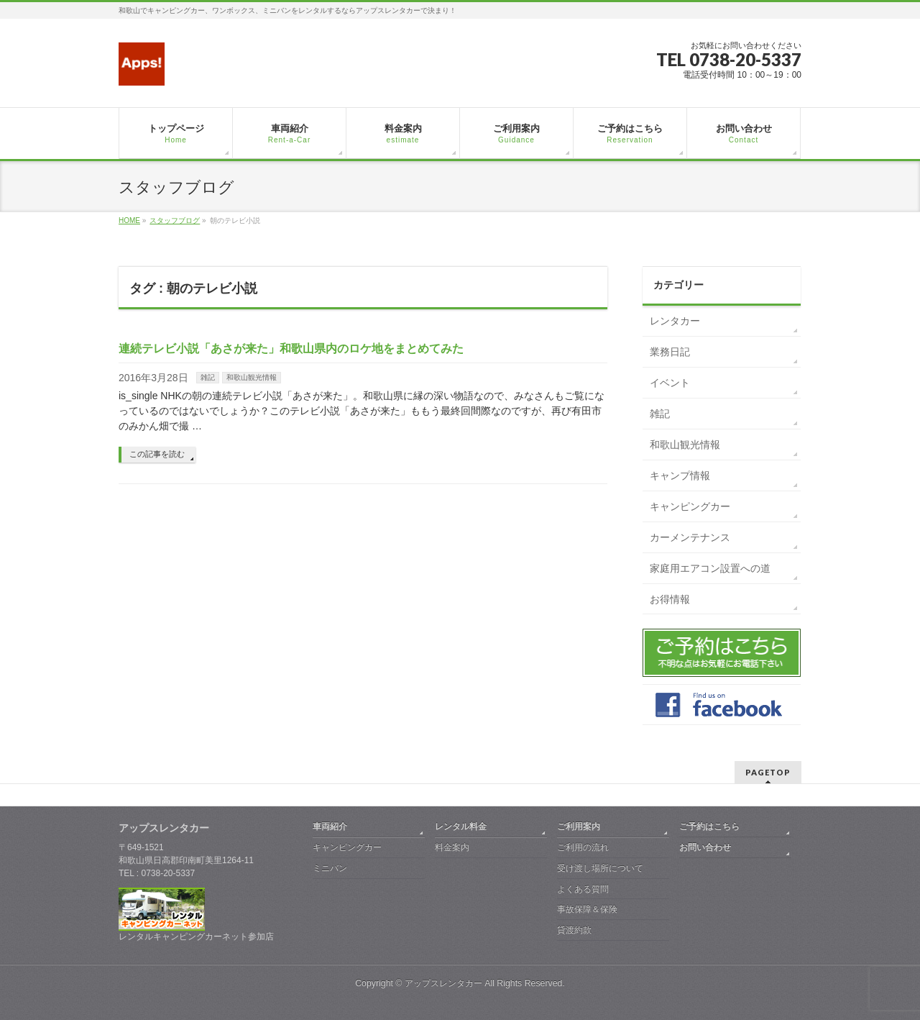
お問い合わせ (705, 847)
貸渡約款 (574, 930)
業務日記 (670, 352)
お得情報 (670, 599)
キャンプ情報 (680, 475)
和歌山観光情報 (251, 377)
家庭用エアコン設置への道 (710, 568)
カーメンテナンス (690, 537)
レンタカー (675, 321)
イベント (670, 382)
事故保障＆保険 (587, 909)
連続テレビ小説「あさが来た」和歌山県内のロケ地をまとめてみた (291, 348)
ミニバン (330, 868)
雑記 (208, 377)
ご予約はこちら (709, 826)
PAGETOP (768, 772)
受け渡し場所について (600, 868)
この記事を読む (157, 454)
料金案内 (452, 847)
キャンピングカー (690, 506)
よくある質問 (583, 889)
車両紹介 (330, 826)
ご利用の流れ (583, 847)
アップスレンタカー (443, 983)
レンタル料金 (461, 826)
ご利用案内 (578, 826)
